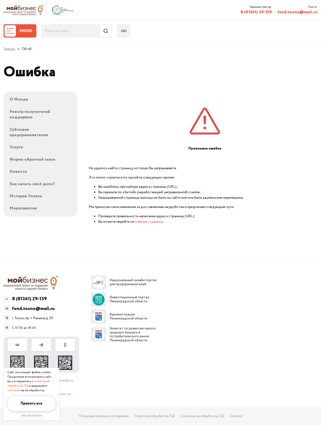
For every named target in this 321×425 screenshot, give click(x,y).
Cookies (236, 416)
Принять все (31, 403)
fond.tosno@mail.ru (297, 12)
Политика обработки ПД (154, 416)
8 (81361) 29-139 (256, 12)
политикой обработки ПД (28, 383)
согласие (13, 390)
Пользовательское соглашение (104, 416)
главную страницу (149, 221)
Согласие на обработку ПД (202, 416)
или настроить (31, 415)
